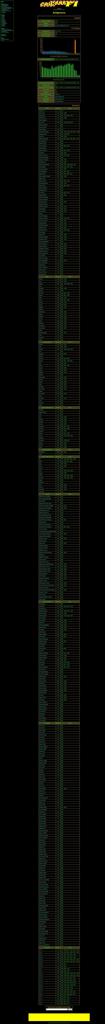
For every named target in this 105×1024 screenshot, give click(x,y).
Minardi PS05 (42, 816)
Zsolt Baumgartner (43, 183)
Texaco (41, 468)
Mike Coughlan (42, 634)
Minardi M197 (42, 730)
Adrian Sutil (42, 234)
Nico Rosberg (42, 211)
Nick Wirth (41, 622)
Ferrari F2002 (42, 788)
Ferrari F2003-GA (43, 798)
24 (58, 540)
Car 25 (40, 966)
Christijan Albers (43, 202)
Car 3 (40, 996)
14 (58, 188)
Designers (4, 22)
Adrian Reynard (43, 655)
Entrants (3, 21)
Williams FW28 (42, 826)
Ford (40, 417)
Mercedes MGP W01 (44, 919)
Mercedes (41, 398)
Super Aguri (42, 311)
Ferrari (40, 300)
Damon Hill (42, 110)
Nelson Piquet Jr (43, 246)
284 (58, 445)
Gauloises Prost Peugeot (45, 508)
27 (58, 248)
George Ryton (42, 608)
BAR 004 (41, 784)
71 (58, 220)
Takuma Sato (42, 185)
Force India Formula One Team (46, 585)
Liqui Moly (41, 491)
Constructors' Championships (7, 30)
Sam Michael (42, 711)
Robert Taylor (42, 678)
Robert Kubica (42, 227)
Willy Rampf (42, 683)
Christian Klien (42, 274)
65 (58, 134)
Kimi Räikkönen (43, 171)
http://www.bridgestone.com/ (61, 25)
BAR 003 (41, 772)
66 (58, 417)
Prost (40, 281)
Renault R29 (42, 900)
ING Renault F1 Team (44, 566)
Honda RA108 (42, 882)
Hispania (41, 337)
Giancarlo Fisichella (44, 131)
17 (58, 110)
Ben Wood (41, 629)
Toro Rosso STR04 (43, 905)
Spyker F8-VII (42, 858)
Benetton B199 (42, 749)
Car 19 (40, 985)
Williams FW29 (42, 854)
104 (58, 384)
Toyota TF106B (43, 833)
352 (58, 300)
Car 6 (40, 971)
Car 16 (40, 978)
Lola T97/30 (42, 732)
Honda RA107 (42, 844)
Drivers (3, 16)
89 (58, 209)
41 (58, 230)
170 (58, 461)
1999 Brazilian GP (59, 99)
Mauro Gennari (42, 613)
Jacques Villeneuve (43, 159)
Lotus (40, 335)
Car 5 (40, 968)
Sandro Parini (42, 697)
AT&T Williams (42, 576)
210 (58, 606)
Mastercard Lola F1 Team (45, 503)
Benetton (41, 288)
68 (58, 543)
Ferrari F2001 (42, 779)
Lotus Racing (42, 594)
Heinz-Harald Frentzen (44, 176)
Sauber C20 (42, 777)
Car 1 (40, 950)
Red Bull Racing (43, 573)
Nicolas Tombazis (43, 667)
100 (58, 533)
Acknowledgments (5, 39)
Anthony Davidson (43, 237)
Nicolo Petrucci (42, 681)
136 (58, 683)
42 (58, 583)
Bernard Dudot (42, 627)
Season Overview (5, 5)
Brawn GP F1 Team (44, 587)
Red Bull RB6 (42, 921)
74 (58, 697)
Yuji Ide (41, 213)
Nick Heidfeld (42, 166)
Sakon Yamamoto (43, 218)
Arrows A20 (42, 753)
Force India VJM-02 (44, 912)
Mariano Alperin (43, 615)
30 (58, 162)
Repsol (41, 473)
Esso (40, 484)
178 (58, 307)
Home (2, 1)
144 (58, 982)
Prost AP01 (42, 737)
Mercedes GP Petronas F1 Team (47, 590)
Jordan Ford (42, 543)
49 (58, 113)
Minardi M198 (42, 744)
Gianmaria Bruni (43, 190)
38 (58, 335)
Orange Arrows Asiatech (45, 536)
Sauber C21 (42, 781)
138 (58, 954)
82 (58, 159)
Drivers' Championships (6, 29)
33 (58, 117)
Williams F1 (42, 554)
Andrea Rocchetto (43, 704)
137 (58, 959)
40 (58, 185)
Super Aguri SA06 (43, 835)
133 (56, 85)
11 (58, 199)
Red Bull (41, 323)
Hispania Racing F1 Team (45, 597)
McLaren (41, 293)
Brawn (40, 330)
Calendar (4, 12)
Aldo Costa (42, 699)
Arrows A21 (42, 767)
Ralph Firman (42, 178)
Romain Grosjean (43, 258)
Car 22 (40, 987)
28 (58, 246)
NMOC (41, 475)
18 (58, 190)
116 (58, 173)
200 (58, 681)
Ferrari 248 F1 (42, 821)
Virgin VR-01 (42, 943)
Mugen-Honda (42, 412)
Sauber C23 (42, 802)
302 (58, 459)
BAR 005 (41, 795)
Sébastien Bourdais (44, 248)
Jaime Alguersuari (43, 253)
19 (58, 136)
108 (58, 211)
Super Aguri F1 (42, 559)
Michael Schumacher (44, 164)
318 (58, 442)
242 (58, 475)
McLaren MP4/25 (43, 917)
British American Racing (45, 524)
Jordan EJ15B (42, 819)
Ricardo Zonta (42, 162)
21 (58, 218)
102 (58, 538)
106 (58, 302)
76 (58, 115)
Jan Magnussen (43, 141)
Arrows (41, 279)
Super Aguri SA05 (43, 830)
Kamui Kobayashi (43, 260)
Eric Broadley (42, 618)
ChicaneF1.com (51, 1022)
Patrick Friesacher (43, 199)
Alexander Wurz (43, 134)
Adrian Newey (42, 643)
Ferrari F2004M (43, 809)
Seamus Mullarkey (43, 653)
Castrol (41, 487)
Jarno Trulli (42, 122)
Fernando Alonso (43, 220)
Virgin (40, 405)
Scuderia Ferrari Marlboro (45, 526)
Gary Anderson (42, 688)
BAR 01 (41, 758)
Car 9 (40, 992)
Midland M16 (42, 828)
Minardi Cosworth (43, 545)
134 (58, 657)
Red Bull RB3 (42, 851)
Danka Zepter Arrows (44, 510)
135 (58, 122)
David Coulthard (43, 150)
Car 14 (40, 954)
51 (58, 150)
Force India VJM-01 (44, 886)
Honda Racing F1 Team (44, 569)
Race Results (4, 9)
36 (58, 244)
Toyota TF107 (42, 849)
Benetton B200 (42, 763)
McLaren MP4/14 (43, 746)
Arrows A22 (42, 774)
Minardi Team (42, 501)
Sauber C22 (42, 791)
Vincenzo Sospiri (43, 124)
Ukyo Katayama (43, 120)
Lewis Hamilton (43, 223)
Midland (41, 309)
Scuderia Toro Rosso (44, 578)
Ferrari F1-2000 (43, 760)
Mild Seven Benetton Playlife (46, 505)
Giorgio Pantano (43, 188)
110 (58, 695)
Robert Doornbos (43, 204)
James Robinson (43, 702)
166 (56, 89)
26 (58, 891)
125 (58, 1001)
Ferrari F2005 (42, 814)
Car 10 (40, 994)
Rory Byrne (42, 664)
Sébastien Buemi (43, 251)
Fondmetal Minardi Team (45, 515)
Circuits (3, 26)
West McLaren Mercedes (45, 517)
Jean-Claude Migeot (44, 625)
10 (58, 129)
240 (58, 477)
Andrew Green (42, 676)
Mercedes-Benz (43, 332)
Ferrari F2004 (42, 800)
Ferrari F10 (42, 924)
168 (58, 295)
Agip (40, 463)
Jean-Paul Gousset (43, 674)
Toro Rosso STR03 (43, 891)
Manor (40, 339)
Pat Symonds (42, 620)
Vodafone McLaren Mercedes (46, 564)
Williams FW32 (42, 926)
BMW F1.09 (42, 898)
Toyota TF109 (42, 903)
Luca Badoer (42, 255)
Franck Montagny (43, 216)
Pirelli (40, 454)
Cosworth (41, 440)
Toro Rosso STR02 (43, 856)
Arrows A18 (42, 725)
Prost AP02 (42, 756)
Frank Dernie (42, 604)
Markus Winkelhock (44, 241)
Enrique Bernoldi (43, 169)
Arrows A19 (42, 739)
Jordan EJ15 (42, 812)
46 (58, 202)
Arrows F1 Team (43, 529)
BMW (40, 321)
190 (58, 279)
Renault (41, 316)
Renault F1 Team (43, 592)
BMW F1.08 (42, 868)
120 (58, 978)
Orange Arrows (42, 540)
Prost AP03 (42, 765)
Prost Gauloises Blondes (45, 498)
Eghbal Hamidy (43, 641)
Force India (42, 328)
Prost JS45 (42, 727)
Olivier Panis (42, 115)
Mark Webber (42, 209)
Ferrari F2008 (42, 865)
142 (58, 166)
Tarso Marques (42, 129)
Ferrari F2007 (42, 842)
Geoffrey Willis (42, 692)
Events (3, 25)
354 (58, 440)
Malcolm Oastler (43, 657)
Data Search (4, 35)
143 (58, 164)
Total (40, 466)
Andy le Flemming (43, 639)
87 (58, 180)
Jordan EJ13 (42, 793)
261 (56, 35)
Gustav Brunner (43, 709)
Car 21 (40, 961)
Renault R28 (42, 870)
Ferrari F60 (42, 896)
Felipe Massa (42, 173)
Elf (40, 459)
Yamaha (41, 410)
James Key (42, 716)
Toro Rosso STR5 (43, 933)
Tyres (3, 19)
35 (58, 206)
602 (58, 433)
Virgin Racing (42, 599)
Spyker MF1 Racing (44, 562)
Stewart (41, 290)
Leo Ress (41, 650)
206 (58, 360)
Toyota (40, 304)
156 (58, 634)
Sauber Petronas (43, 538)
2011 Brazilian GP (59, 101)
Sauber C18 (42, 751)
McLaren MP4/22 (43, 837)
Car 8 (40, 1003)
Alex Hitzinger (42, 720)
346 (58, 470)
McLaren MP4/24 (43, 893)
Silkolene (41, 482)
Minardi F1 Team (43, 550)
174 (58, 138)
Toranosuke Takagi (43, 157)
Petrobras (41, 489)
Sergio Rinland (42, 685)
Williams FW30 (42, 872)
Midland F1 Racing (43, 557)
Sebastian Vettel (43, 239)
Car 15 (40, 957)
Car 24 (40, 964)
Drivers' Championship (6, 7)
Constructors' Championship (7, 8)
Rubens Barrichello (43, 138)
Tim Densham (42, 669)
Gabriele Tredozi (43, 611)
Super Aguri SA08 (43, 884)
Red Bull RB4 (42, 875)
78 (58, 311)
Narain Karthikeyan (43, 197)
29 (58, 169)
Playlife (41, 419)
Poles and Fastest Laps (6, 10)
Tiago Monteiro (42, 195)
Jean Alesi (41, 152)
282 (58, 435)
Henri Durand (42, 648)
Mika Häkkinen (42, 148)
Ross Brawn (42, 662)
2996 (56, 33)
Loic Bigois (41, 606)
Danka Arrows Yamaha (44, 496)
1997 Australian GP (59, 96)
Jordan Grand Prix (43, 547)
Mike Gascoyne (43, 706)
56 (58, 192)
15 (58, 178)
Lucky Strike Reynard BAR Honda (47, 531)
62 (58, 239)
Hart (40, 414)
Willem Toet (42, 660)
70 (58, 227)
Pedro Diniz (42, 113)
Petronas (41, 428)
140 (58, 283)
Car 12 (40, 975)
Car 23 (40, 989)
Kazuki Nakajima (43, 244)
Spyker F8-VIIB (43, 863)
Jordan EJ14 (42, 805)
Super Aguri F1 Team (44, 583)
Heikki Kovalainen (43, 225)
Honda (40, 318)
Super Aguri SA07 (43, 861)
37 (58, 195)
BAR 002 (41, 770)
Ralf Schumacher (43, 206)
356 (58, 426)
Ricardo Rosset (43, 127)
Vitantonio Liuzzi (43, 230)
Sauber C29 (42, 940)
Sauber (41, 295)
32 (58, 290)
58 (58, 685)
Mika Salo (41, 136)
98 (58, 288)
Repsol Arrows (42, 522)
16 (58, 143)
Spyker (41, 314)
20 (58, 183)
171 (58, 973)
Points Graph (4, 6)
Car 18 (40, 982)
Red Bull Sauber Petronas (45, 519)
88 (58, 996)
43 (58, 145)
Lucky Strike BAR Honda (45, 533)
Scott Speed (42, 232)
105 (58, 968)
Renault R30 (42, 928)
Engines (3, 18)
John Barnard (42, 632)
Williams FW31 (42, 910)
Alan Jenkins (42, 636)
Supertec (41, 431)
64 (58, 424)
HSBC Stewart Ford (44, 512)
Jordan (41, 302)
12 (58, 835)
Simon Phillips (42, 718)
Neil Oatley (42, 646)
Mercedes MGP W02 (44, 945)
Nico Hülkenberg (43, 262)
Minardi (41, 283)
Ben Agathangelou (43, 671)
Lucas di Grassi (43, 272)
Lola (40, 286)
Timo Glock (42, 192)
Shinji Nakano (42, 117)
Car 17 (40, 980)
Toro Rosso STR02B (44, 879)
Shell (40, 470)
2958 (58, 452)
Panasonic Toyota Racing (45, 552)
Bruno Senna (42, 269)
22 (58, 833)
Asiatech (41, 438)
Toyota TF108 (42, 877)
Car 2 (40, 952)
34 (58, 330)
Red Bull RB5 (42, 907)
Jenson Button (42, 180)
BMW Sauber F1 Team (44, 571)
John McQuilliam (43, 690)
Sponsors (4, 24)
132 (58, 281)
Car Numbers (4, 23)
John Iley (41, 695)
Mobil (40, 461)
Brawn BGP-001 (43, 914)
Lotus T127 (42, 936)
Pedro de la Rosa (43, 155)
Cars (3, 17)
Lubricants (4, 20)
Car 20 (40, 959)
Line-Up (3, 11)
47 (58, 155)
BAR (40, 297)
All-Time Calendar (5, 32)
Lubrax (41, 480)
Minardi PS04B (42, 807)
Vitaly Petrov (42, 265)
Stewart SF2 (42, 741)
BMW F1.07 (42, 847)
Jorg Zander (42, 713)
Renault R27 (42, 840)
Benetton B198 (42, 734)
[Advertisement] (59, 1017)
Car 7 (40, 1001)
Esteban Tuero (42, 143)
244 (58, 487)
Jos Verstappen (43, 145)
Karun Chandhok (43, 267)
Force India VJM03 (43, 931)
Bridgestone (42, 452)
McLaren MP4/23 (43, 889)
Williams (41, 307)
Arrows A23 (42, 786)
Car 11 (40, 973)
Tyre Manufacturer (61, 9)
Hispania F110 (42, 938)
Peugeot (41, 421)
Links (3, 40)
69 (58, 171)
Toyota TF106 (42, 823)
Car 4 (40, 999)
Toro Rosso (42, 325)
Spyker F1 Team (43, 580)
